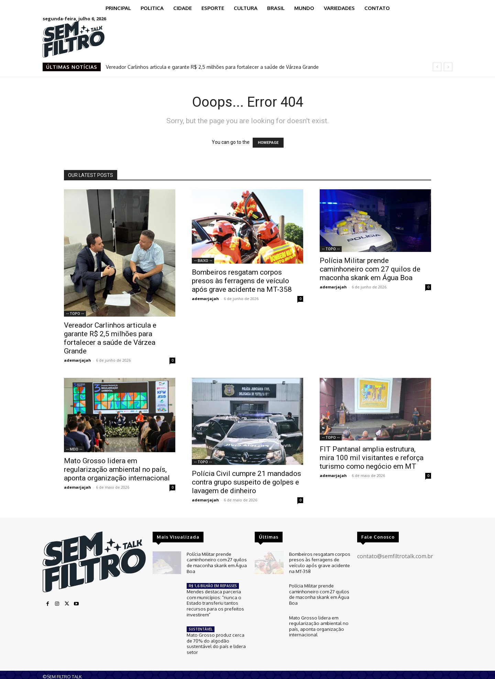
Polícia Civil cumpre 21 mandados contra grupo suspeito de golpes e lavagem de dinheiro (246, 482)
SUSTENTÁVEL (200, 626)
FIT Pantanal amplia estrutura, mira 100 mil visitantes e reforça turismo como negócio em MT (372, 457)
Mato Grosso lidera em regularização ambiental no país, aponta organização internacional (117, 469)
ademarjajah (77, 360)
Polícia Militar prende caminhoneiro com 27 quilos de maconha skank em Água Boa (370, 269)
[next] (448, 67)
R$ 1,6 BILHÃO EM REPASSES (213, 584)
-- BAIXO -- (203, 260)
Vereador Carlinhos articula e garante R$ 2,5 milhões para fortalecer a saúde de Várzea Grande (212, 67)
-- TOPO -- (75, 313)
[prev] (437, 67)
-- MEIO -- (74, 449)
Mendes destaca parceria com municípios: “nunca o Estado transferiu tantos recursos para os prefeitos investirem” (214, 600)
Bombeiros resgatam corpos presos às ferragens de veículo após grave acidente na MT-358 (242, 281)
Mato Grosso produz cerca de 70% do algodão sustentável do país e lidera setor (215, 639)
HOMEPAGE (268, 142)
